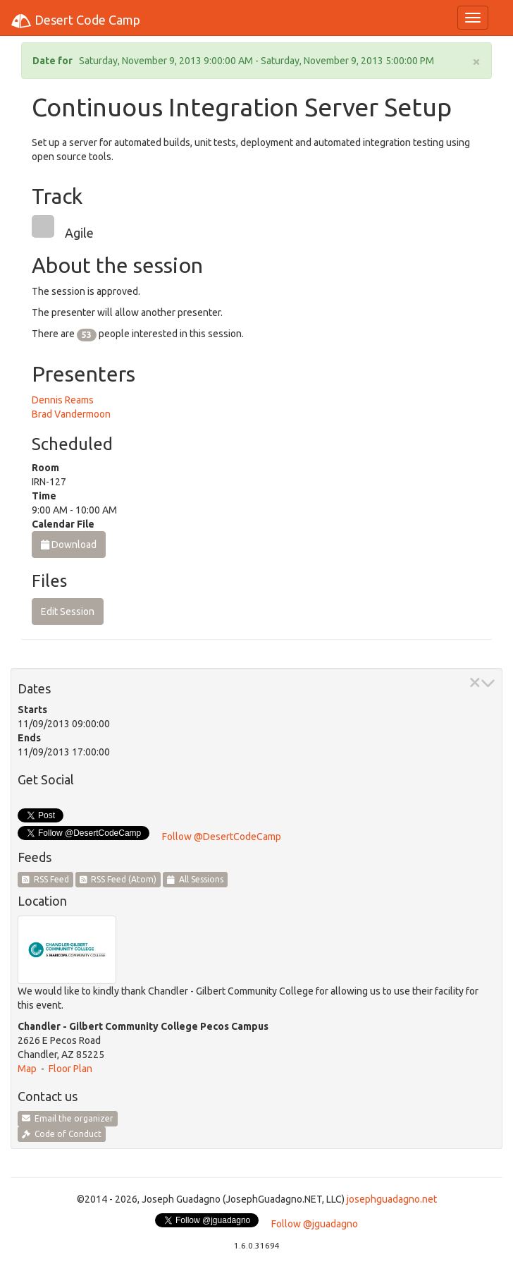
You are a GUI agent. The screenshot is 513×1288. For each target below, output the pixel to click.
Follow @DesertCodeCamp (221, 836)
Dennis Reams (63, 400)
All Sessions (195, 879)
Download (69, 544)
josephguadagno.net (392, 1199)
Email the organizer (67, 1118)
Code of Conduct (61, 1133)
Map (27, 1068)
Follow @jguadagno (314, 1223)
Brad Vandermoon (71, 414)
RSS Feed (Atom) (118, 879)
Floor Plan (70, 1068)
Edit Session (67, 611)
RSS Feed (45, 879)
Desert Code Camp (75, 21)
